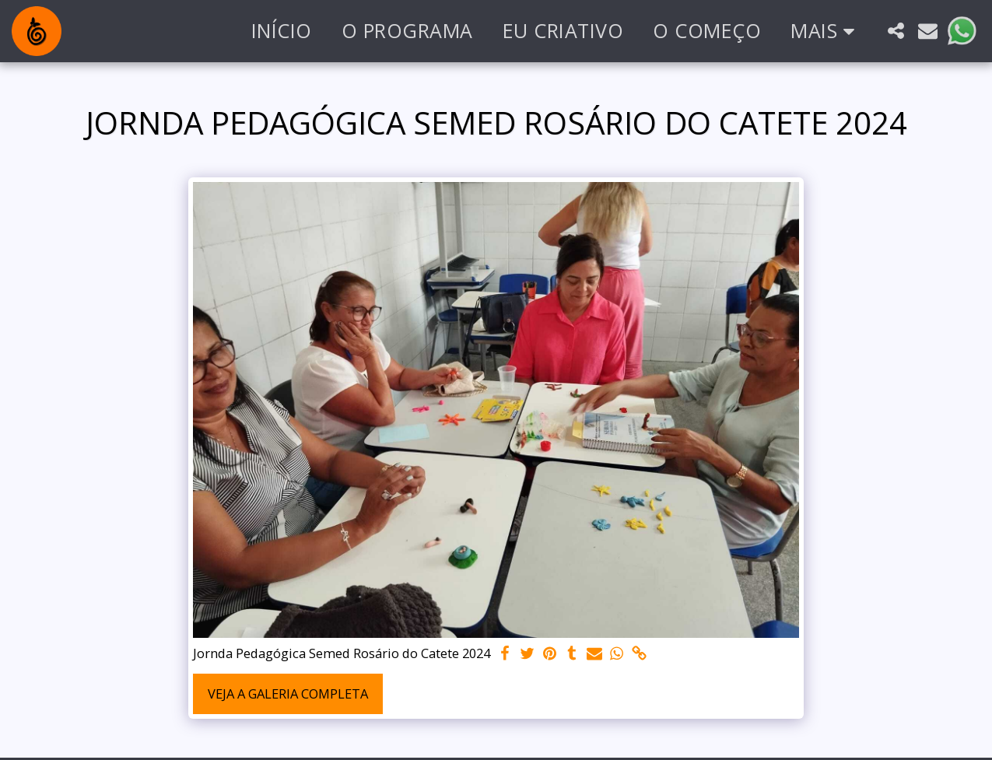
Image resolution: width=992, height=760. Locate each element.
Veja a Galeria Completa (288, 693)
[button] (896, 30)
